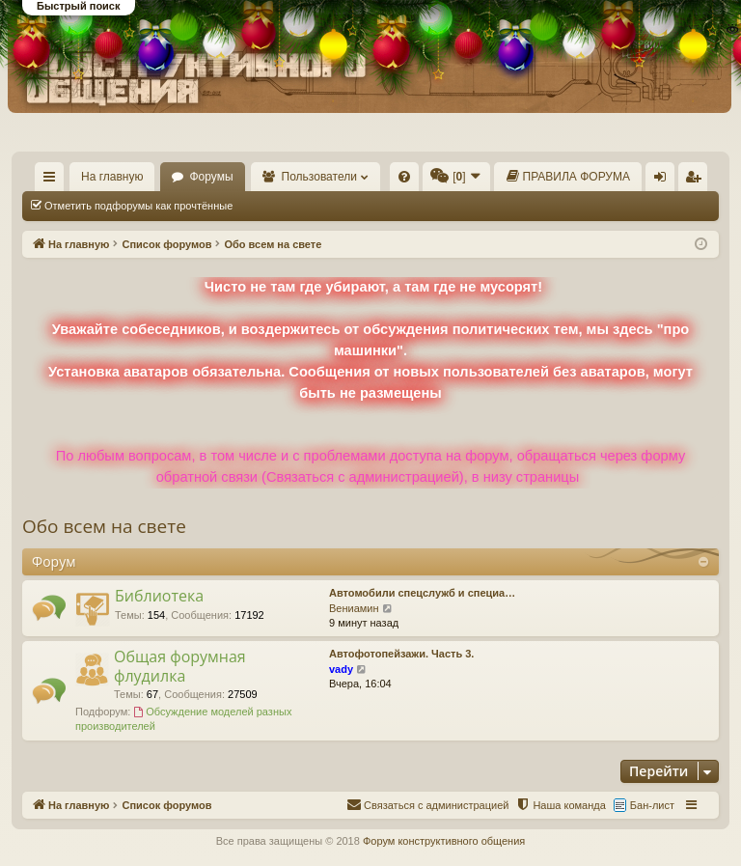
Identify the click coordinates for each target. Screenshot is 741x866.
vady (341, 669)
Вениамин (354, 608)
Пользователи (319, 176)
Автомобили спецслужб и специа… (422, 593)
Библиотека (159, 595)
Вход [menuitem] (664, 180)
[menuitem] (404, 176)
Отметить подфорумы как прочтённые (138, 205)
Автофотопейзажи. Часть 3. (401, 653)
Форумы (211, 176)
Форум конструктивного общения (444, 841)
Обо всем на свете (104, 526)
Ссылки (53, 180)
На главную (112, 176)
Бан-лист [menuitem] (652, 805)
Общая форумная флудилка (180, 665)
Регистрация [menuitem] (696, 180)
